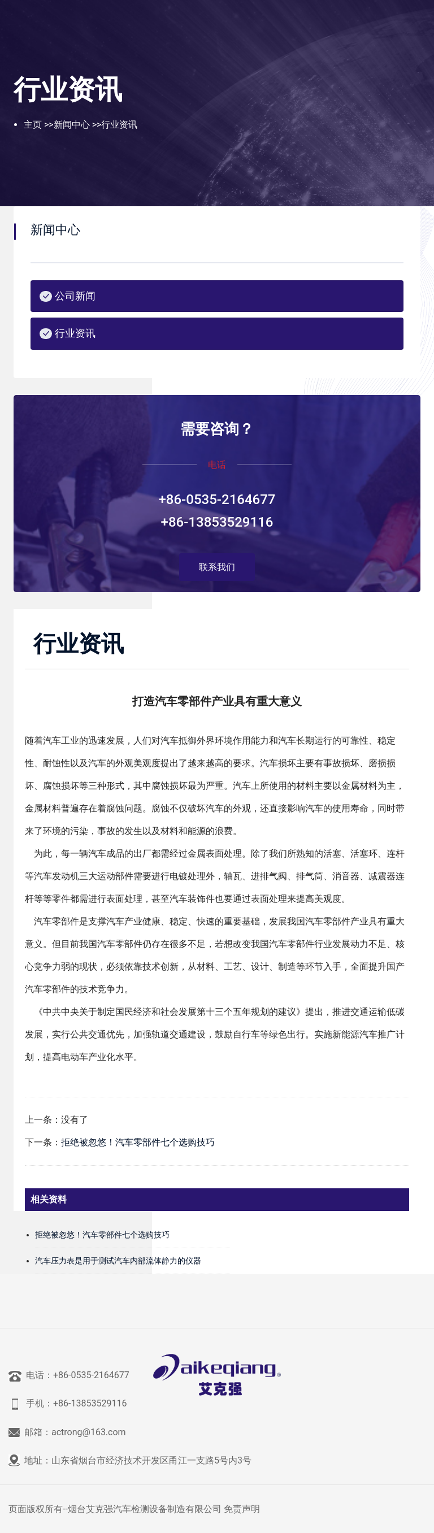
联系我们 (217, 567)
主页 (33, 124)
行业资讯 (119, 124)
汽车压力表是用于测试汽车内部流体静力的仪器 (118, 1260)
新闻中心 (72, 124)
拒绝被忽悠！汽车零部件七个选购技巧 (138, 1142)
